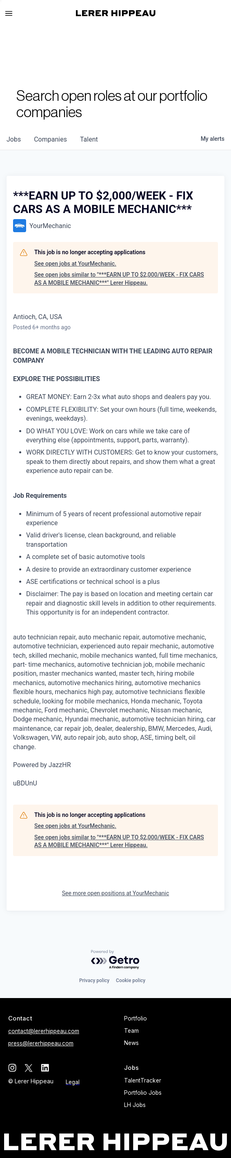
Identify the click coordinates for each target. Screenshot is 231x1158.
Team (131, 1030)
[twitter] (28, 1068)
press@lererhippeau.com (40, 1043)
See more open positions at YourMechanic (115, 893)
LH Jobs (135, 1105)
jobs (14, 139)
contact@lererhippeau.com (43, 1031)
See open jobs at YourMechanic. (75, 263)
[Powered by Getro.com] (115, 960)
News (131, 1043)
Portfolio (135, 1018)
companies (50, 139)
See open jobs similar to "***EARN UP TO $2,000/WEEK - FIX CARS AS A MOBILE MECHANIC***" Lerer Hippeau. (119, 278)
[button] (12, 13)
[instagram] (12, 1068)
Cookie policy (130, 980)
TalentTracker (142, 1080)
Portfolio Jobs (143, 1092)
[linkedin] (45, 1068)
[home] (115, 13)
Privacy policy (94, 980)
